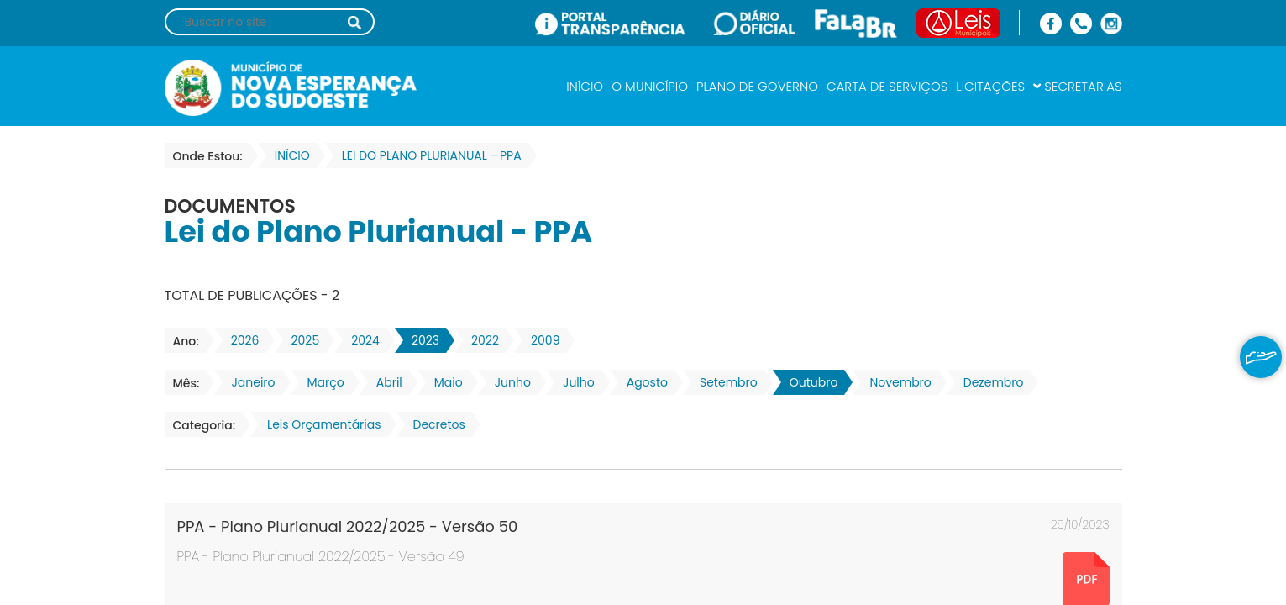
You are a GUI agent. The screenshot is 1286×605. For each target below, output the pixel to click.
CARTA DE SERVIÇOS (887, 86)
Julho (573, 382)
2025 (301, 340)
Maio (443, 382)
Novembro (895, 382)
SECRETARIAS (1077, 86)
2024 (360, 340)
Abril (384, 382)
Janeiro (247, 382)
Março (321, 382)
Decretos (434, 424)
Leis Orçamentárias (318, 424)
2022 (480, 340)
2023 (420, 340)
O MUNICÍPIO (650, 86)
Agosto (642, 382)
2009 (540, 340)
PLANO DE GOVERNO (757, 86)
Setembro (723, 382)
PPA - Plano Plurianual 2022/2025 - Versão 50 (347, 526)
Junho (508, 382)
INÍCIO (584, 86)
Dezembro (989, 382)
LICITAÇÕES (990, 86)
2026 (240, 340)
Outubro (809, 382)
